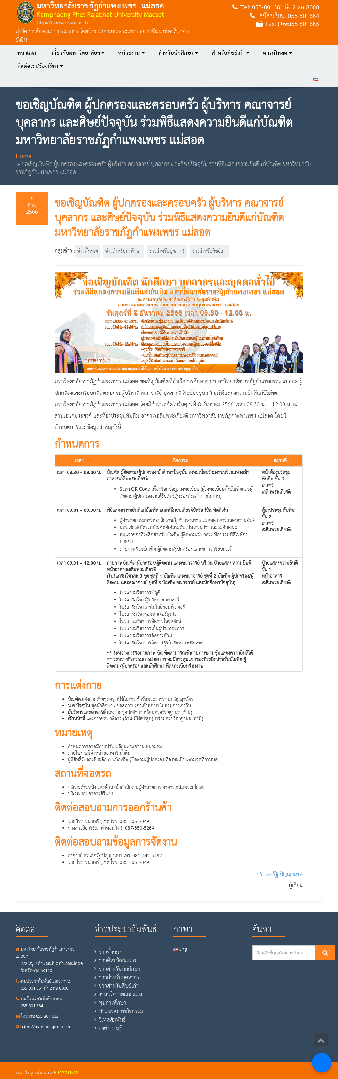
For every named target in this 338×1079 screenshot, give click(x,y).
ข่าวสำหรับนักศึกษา (123, 251)
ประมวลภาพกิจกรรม (121, 1011)
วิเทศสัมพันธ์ (112, 1019)
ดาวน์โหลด (277, 52)
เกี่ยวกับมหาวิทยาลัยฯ (78, 52)
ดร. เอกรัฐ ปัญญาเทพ (279, 874)
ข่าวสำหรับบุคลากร (167, 251)
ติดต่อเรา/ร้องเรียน (40, 65)
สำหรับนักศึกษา (178, 52)
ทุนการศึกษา (112, 1002)
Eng (180, 949)
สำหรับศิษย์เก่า (230, 52)
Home (23, 156)
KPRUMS (68, 1072)
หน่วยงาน (131, 52)
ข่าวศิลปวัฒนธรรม (118, 960)
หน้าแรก (26, 52)
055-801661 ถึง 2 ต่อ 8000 (285, 7)
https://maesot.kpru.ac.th (43, 1026)
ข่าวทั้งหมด (87, 251)
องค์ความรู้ (110, 1028)
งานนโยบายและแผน (120, 994)
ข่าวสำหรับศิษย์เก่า (209, 251)
